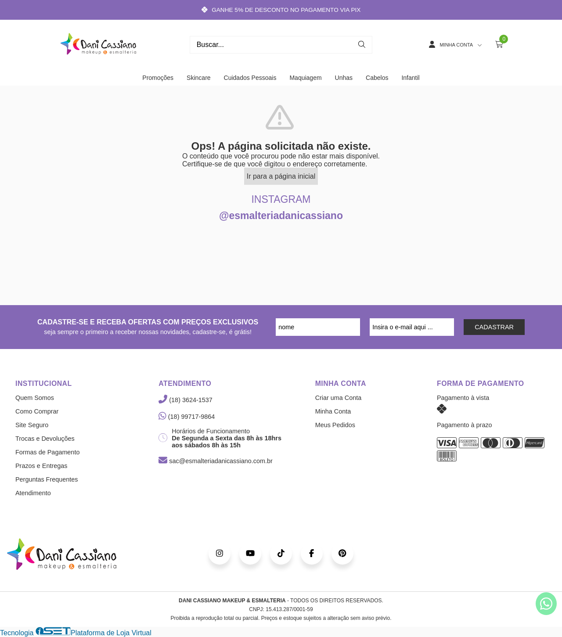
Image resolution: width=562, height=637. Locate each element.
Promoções (157, 77)
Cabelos (377, 77)
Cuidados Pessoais (250, 77)
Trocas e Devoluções (45, 438)
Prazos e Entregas (41, 465)
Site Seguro (31, 424)
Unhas (344, 77)
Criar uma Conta (338, 397)
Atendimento (33, 493)
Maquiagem (305, 77)
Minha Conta (333, 411)
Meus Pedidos (335, 424)
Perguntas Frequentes (46, 479)
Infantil (410, 77)
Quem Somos (34, 397)
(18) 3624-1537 (185, 399)
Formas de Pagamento (47, 452)
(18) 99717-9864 (187, 416)
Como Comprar (36, 411)
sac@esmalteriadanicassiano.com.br (215, 460)
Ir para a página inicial (281, 176)
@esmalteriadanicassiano (281, 215)
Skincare (198, 77)
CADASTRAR (494, 327)
